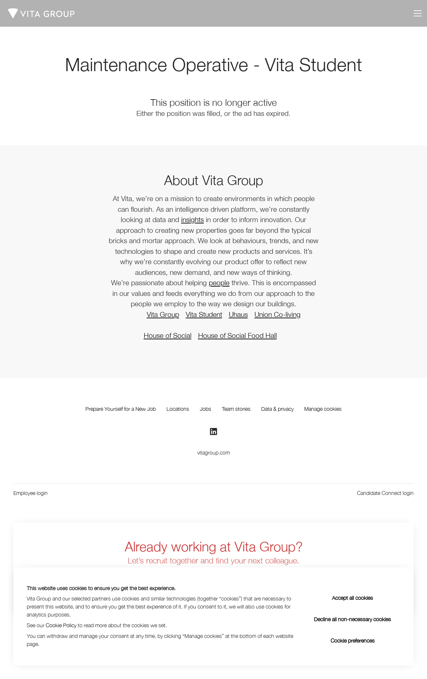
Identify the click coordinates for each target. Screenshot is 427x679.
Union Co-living (278, 314)
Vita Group (163, 314)
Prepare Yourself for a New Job (120, 409)
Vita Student (204, 314)
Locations (177, 409)
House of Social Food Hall (237, 335)
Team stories (236, 409)
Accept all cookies (352, 598)
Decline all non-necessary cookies (352, 619)
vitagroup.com (213, 453)
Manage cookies (323, 409)
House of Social (167, 335)
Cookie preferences (353, 641)
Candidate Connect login (385, 493)
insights (192, 219)
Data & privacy (277, 409)
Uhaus (238, 314)
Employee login (30, 493)
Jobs (205, 409)
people (219, 283)
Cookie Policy (61, 625)
